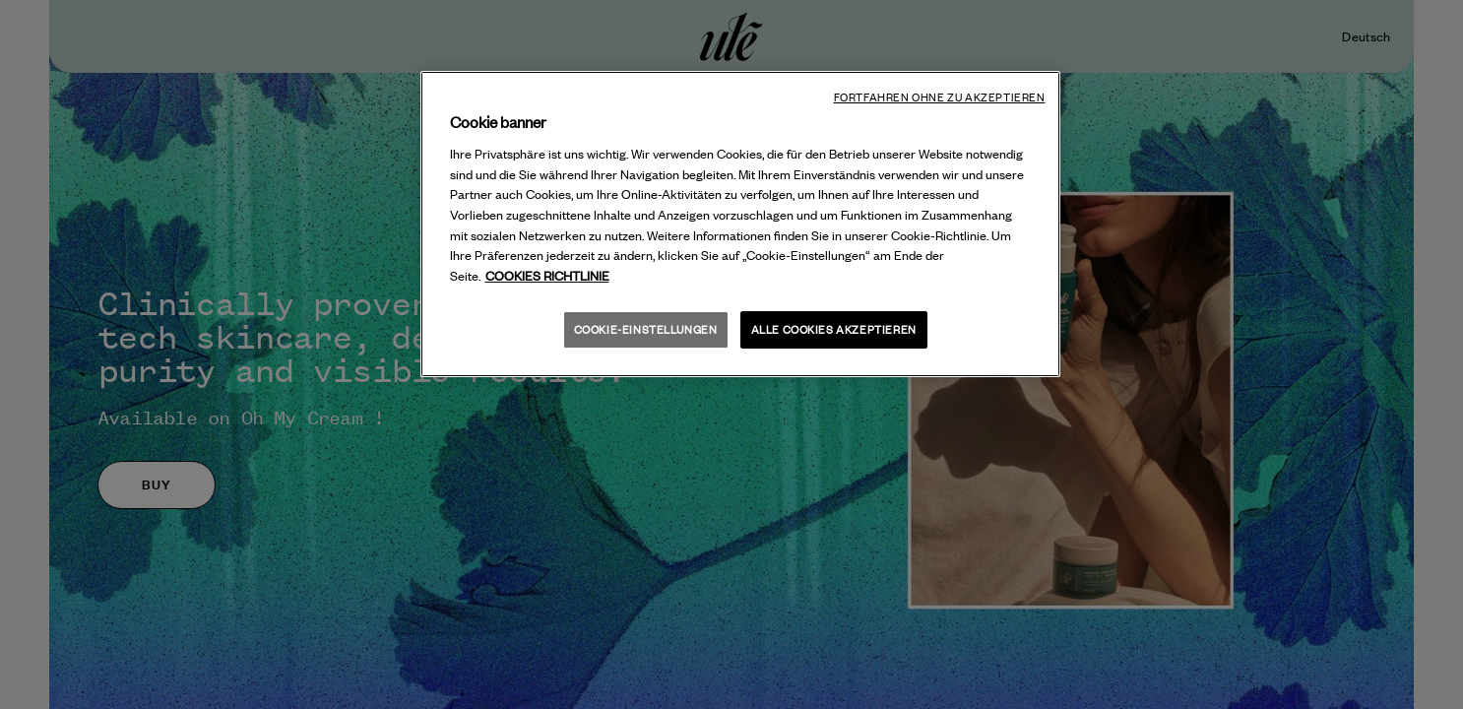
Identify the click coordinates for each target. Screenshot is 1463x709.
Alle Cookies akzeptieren (834, 329)
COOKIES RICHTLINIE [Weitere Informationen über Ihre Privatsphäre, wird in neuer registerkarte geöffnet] (547, 276)
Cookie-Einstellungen (646, 329)
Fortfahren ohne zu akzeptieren (940, 97)
